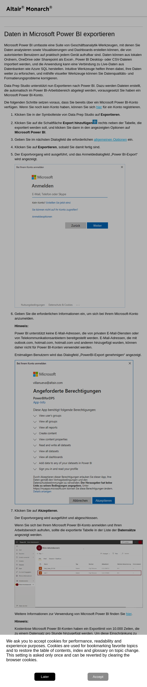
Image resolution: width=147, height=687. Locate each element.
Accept (98, 677)
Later (45, 677)
